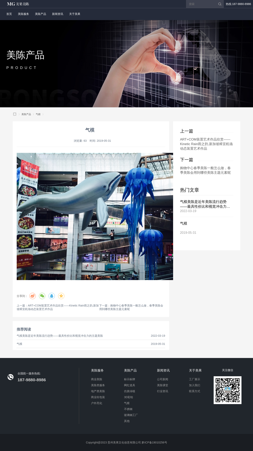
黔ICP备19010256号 (154, 442)
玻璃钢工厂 (131, 415)
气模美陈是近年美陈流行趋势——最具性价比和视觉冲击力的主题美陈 (60, 335)
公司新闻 (162, 379)
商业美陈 (96, 379)
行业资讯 (162, 391)
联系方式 (194, 391)
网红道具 (129, 385)
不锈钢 (128, 409)
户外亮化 (96, 403)
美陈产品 (40, 14)
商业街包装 (98, 397)
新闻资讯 (57, 14)
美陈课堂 (162, 385)
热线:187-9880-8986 (238, 4)
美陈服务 (23, 14)
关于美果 (74, 14)
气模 (38, 114)
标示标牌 (129, 379)
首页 (9, 14)
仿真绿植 (129, 391)
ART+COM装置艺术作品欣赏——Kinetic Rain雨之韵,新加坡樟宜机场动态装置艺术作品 (206, 144)
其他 (127, 421)
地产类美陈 (98, 391)
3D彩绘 (128, 397)
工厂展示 (194, 379)
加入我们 (194, 385)
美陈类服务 (98, 385)
